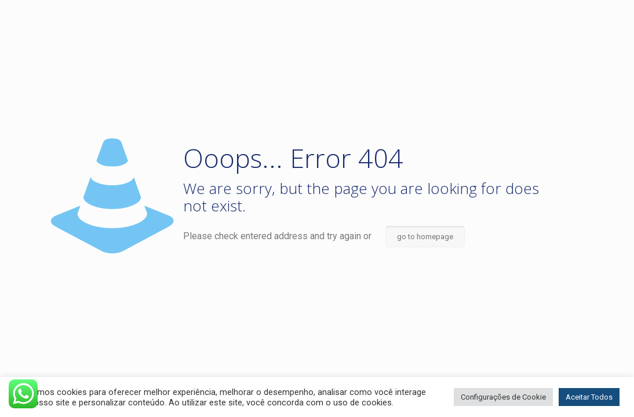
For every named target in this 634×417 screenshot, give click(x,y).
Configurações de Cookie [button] (503, 397)
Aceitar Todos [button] (589, 397)
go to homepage (425, 236)
